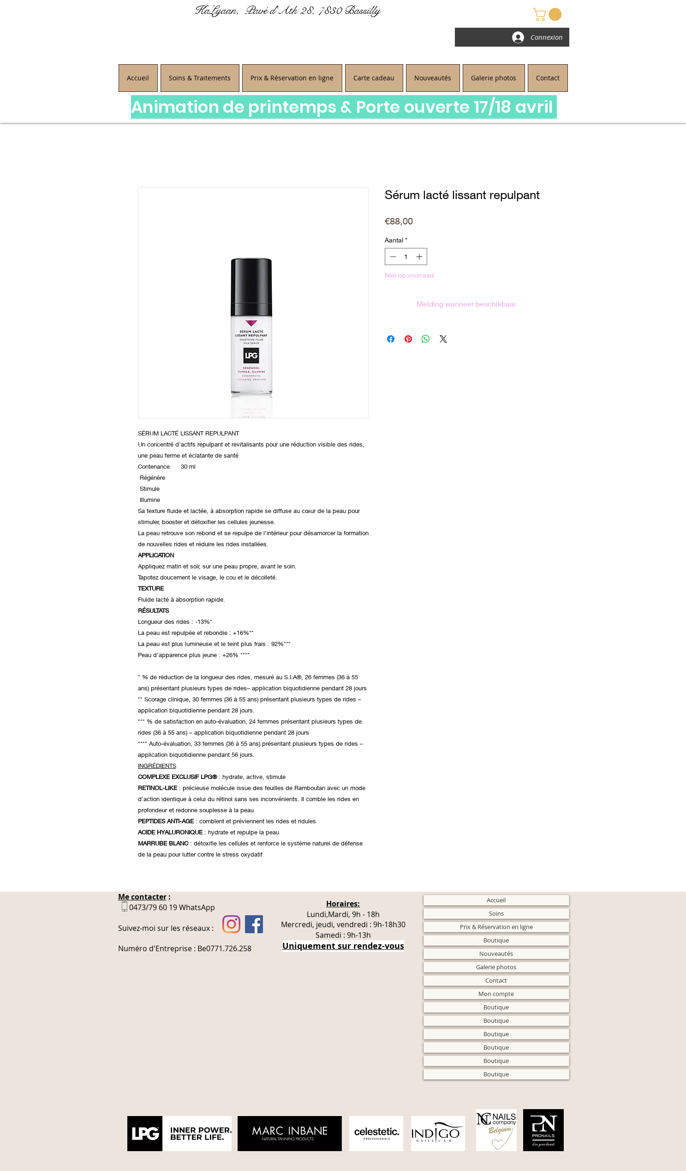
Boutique (496, 940)
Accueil (496, 900)
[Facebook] (254, 924)
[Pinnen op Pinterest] (408, 338)
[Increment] (420, 256)
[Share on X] (443, 338)
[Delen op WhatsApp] (425, 338)
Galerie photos (496, 967)
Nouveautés (496, 953)
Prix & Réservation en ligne (496, 927)
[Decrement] (392, 256)
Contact (496, 980)
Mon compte (496, 994)
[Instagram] (231, 924)
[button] (549, 14)
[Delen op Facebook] (390, 338)
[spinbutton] (406, 256)
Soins (496, 913)
